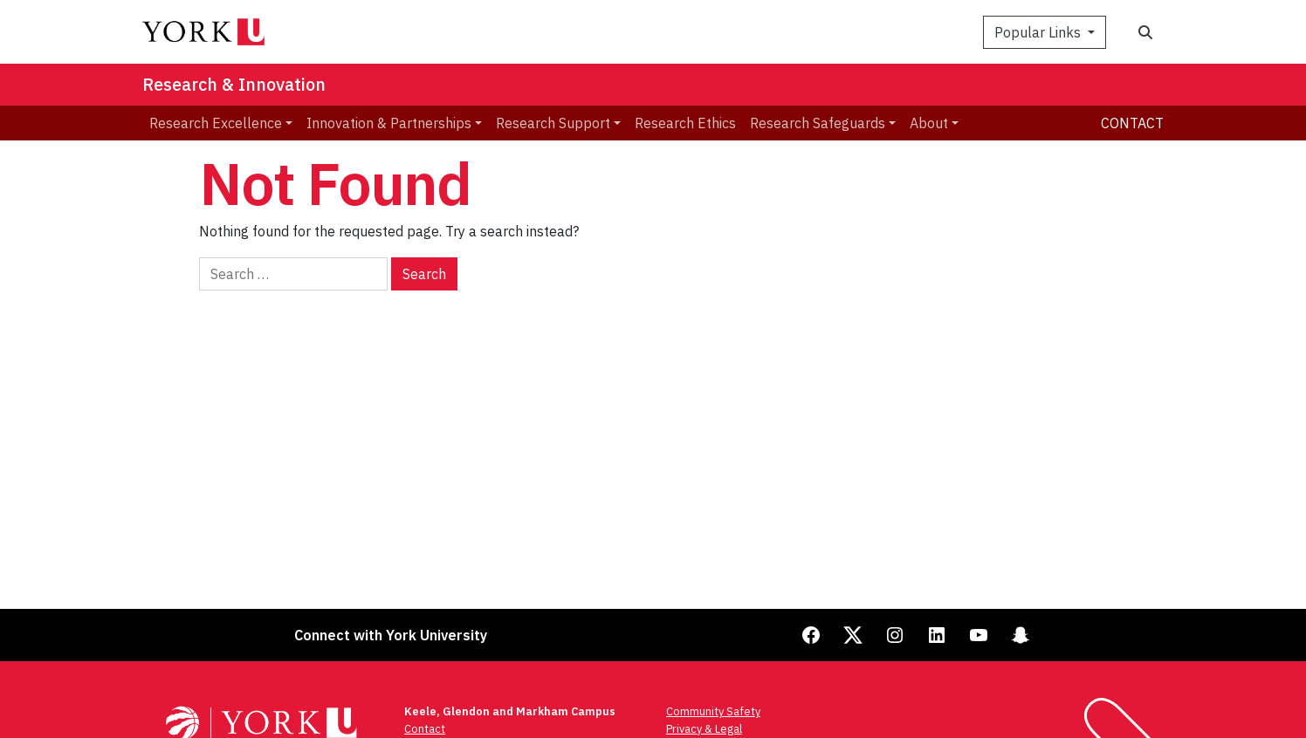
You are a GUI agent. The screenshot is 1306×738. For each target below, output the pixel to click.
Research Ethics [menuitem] (685, 123)
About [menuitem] (929, 123)
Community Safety (713, 711)
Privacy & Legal (704, 728)
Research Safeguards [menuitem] (817, 123)
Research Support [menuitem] (553, 123)
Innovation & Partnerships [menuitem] (388, 123)
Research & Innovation (234, 84)
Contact (1132, 123)
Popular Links (1039, 32)
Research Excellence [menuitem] (215, 123)
